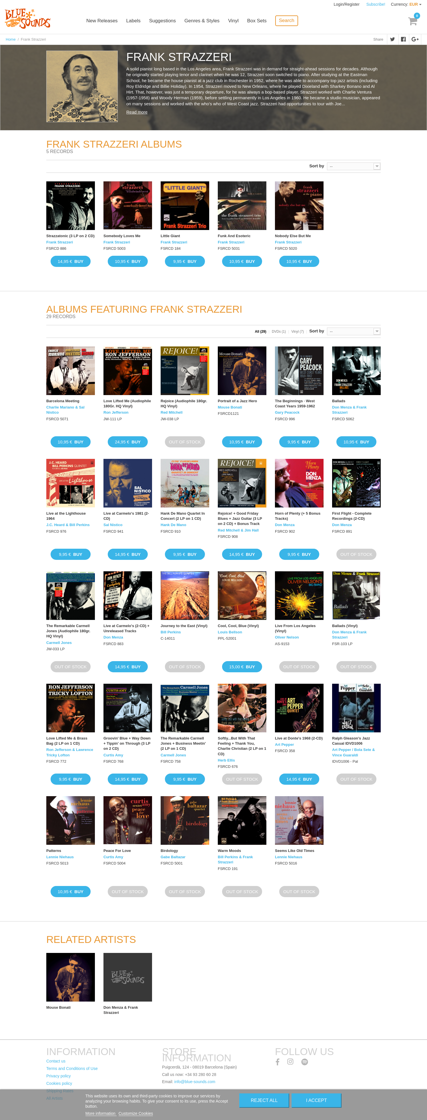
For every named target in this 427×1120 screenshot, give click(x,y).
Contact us (55, 1061)
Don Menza (285, 525)
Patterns (53, 851)
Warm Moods (229, 851)
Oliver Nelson (287, 637)
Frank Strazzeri (59, 242)
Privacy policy (58, 1076)
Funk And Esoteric (234, 236)
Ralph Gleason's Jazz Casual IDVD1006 (351, 741)
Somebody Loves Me (121, 236)
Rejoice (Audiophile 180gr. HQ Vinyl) (184, 403)
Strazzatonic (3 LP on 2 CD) (70, 236)
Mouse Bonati (230, 407)
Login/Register (347, 4)
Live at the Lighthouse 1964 (66, 516)
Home (11, 39)
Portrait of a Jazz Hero (237, 401)
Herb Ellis (226, 760)
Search (286, 20)
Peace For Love (117, 851)
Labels (133, 20)
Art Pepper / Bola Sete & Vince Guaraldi (353, 752)
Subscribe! (375, 4)
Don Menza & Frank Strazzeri (349, 410)
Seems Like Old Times (294, 851)
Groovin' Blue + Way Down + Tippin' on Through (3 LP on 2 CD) (127, 743)
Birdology (169, 851)
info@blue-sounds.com (194, 1081)
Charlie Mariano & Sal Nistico (65, 410)
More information (101, 1113)
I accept (316, 1100)
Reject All (264, 1100)
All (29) (260, 332)
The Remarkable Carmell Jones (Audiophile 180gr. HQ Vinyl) (68, 631)
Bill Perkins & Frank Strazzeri (235, 859)
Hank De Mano (173, 525)
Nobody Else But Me (293, 236)
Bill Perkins (171, 632)
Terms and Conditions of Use (72, 1068)
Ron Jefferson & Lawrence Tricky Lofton (69, 752)
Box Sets (257, 20)
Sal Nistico (112, 525)
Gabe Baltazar (173, 857)
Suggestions (162, 20)
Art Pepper (284, 744)
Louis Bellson (230, 632)
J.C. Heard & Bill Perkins (68, 525)
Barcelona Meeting (62, 401)
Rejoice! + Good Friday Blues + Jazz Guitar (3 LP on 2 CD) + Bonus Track (240, 518)
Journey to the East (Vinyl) (184, 626)
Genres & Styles (202, 20)
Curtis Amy (113, 755)
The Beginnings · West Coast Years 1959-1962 (295, 403)
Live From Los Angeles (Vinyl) (295, 628)
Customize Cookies (136, 1113)
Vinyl (233, 20)
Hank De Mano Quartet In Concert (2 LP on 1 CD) (183, 516)
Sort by (316, 165)
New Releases (102, 20)
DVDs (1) (279, 332)
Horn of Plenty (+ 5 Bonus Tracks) (297, 516)
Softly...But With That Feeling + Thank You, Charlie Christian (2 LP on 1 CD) (242, 746)
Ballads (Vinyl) (345, 626)
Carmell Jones (59, 643)
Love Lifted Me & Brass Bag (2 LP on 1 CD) (66, 741)
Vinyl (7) (297, 332)
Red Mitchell (172, 412)
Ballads (338, 401)
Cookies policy (59, 1083)
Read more (136, 112)
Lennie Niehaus (60, 857)
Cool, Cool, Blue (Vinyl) (238, 626)
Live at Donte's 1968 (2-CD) (299, 738)
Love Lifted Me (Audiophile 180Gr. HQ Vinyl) (127, 403)
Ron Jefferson (115, 412)
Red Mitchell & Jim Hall (238, 530)
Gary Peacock (287, 412)
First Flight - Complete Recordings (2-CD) (352, 516)
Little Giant (170, 236)
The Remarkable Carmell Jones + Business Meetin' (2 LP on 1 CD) (183, 743)
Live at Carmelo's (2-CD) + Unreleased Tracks (126, 628)
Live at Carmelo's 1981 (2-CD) (126, 516)
